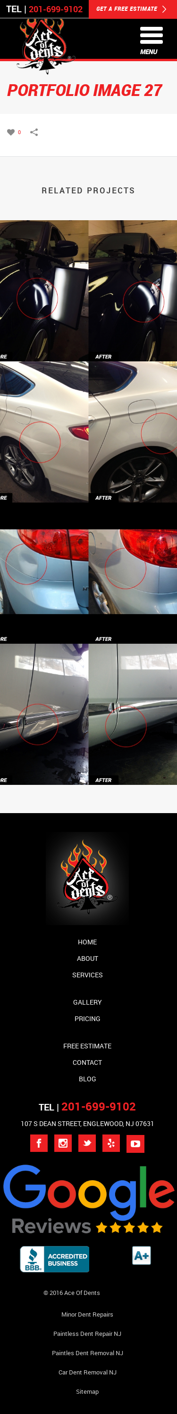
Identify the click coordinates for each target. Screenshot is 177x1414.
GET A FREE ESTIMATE (131, 9)
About (87, 958)
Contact (87, 1062)
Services (87, 974)
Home (87, 941)
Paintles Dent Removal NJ (87, 1353)
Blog (87, 1078)
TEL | (87, 1107)
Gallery (87, 1002)
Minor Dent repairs (87, 1314)
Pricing (88, 1018)
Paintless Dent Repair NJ (87, 1333)
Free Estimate (87, 1045)
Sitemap (87, 1391)
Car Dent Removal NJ (88, 1372)
